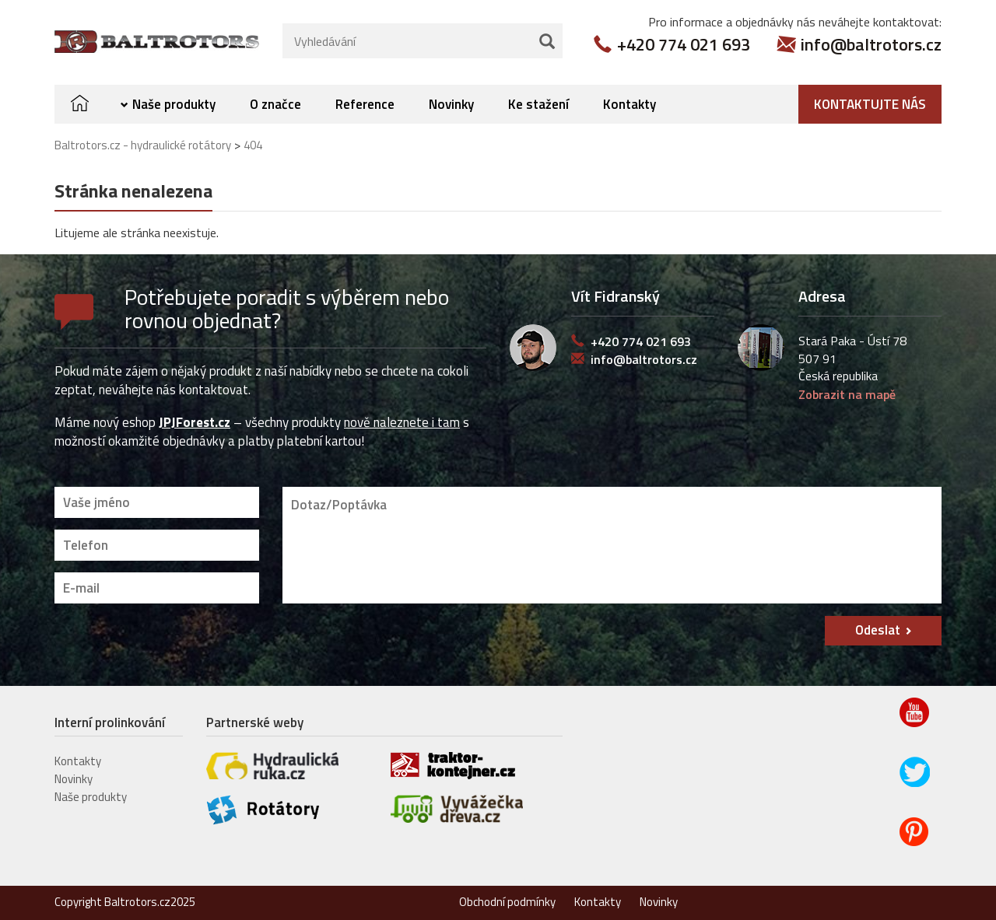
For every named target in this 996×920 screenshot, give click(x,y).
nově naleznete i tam (402, 422)
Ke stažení (538, 104)
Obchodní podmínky (507, 902)
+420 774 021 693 (683, 44)
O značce (275, 104)
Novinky (451, 104)
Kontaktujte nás (870, 104)
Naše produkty (174, 104)
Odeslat (877, 630)
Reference (365, 104)
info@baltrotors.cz (871, 44)
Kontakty (629, 104)
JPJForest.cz (194, 422)
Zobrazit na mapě (847, 394)
